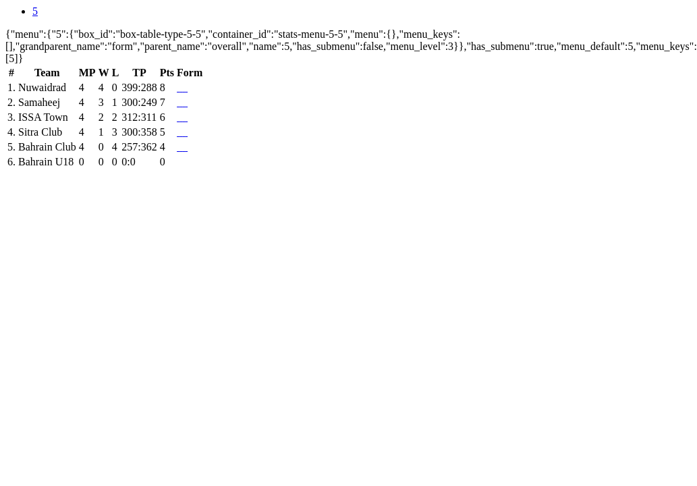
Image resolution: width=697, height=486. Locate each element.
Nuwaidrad (42, 87)
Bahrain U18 (46, 161)
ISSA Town (43, 117)
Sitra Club (40, 132)
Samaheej (39, 102)
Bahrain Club (47, 147)
